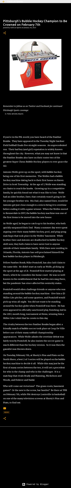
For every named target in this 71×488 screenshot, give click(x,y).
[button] (4, 33)
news (6, 412)
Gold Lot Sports (15, 1)
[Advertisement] (35, 457)
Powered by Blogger (35, 484)
